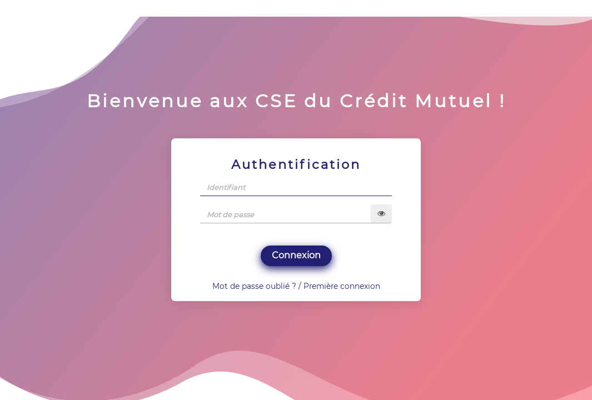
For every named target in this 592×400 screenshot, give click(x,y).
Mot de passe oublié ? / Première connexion (296, 286)
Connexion (296, 255)
